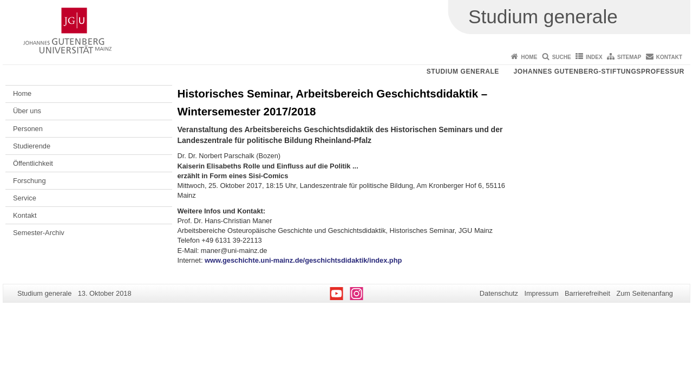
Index (594, 57)
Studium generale (463, 71)
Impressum (541, 293)
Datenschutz (499, 293)
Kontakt (669, 57)
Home (529, 57)
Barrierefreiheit (587, 293)
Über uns (27, 111)
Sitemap (629, 57)
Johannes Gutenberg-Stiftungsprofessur (598, 71)
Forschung (29, 181)
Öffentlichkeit (33, 163)
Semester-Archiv (38, 233)
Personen (28, 129)
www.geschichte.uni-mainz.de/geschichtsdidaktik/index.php (303, 260)
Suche (561, 57)
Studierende (31, 146)
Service (24, 198)
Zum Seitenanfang (644, 293)
